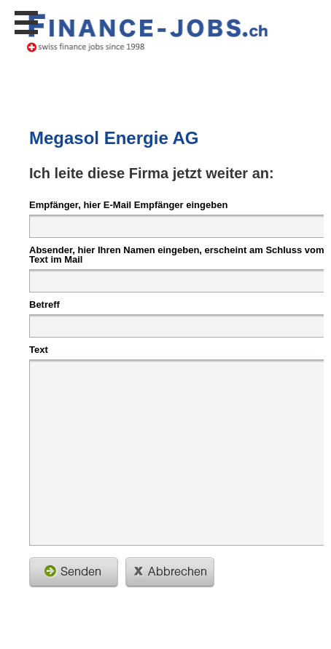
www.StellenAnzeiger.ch (147, 32)
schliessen (169, 572)
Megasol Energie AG (114, 138)
